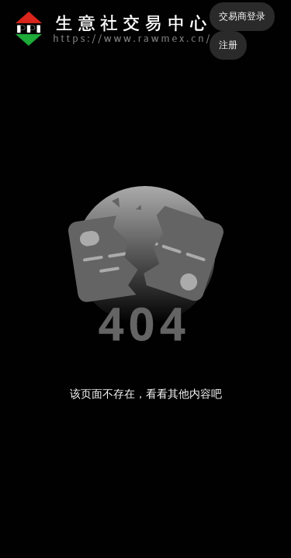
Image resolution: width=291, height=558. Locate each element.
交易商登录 (242, 16)
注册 (228, 45)
